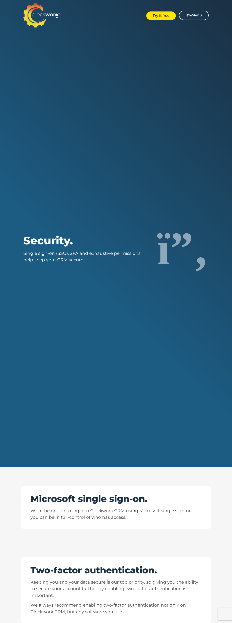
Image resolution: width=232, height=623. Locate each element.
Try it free (161, 15)
